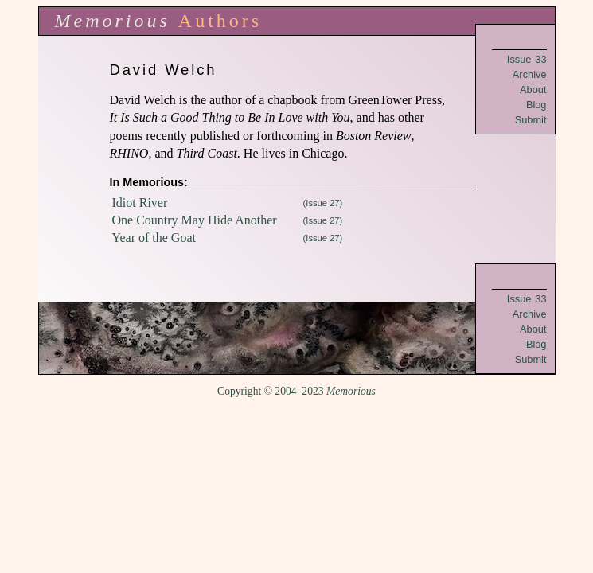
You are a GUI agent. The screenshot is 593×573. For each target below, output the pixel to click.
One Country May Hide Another (194, 220)
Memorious (112, 20)
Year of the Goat (154, 237)
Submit (531, 120)
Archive (530, 74)
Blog (536, 105)
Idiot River (140, 202)
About (533, 90)
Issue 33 (527, 59)
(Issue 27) (323, 203)
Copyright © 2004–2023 (296, 391)
